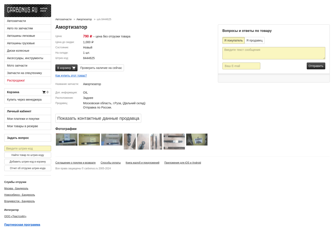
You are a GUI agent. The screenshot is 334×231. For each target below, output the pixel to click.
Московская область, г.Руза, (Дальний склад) (114, 103)
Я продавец (254, 40)
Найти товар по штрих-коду (28, 155)
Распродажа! (16, 80)
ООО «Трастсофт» (15, 216)
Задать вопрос (18, 138)
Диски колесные (18, 50)
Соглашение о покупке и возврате (75, 162)
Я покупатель (233, 40)
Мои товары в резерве (22, 126)
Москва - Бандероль (16, 188)
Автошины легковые (21, 35)
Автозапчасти (16, 21)
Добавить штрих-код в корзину (28, 161)
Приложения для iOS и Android (182, 162)
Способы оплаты (111, 162)
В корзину (66, 68)
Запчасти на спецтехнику (24, 73)
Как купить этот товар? (71, 75)
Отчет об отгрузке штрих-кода (28, 168)
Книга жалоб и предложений (142, 162)
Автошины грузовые (21, 43)
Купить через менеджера (24, 99)
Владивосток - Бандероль (19, 201)
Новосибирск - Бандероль (19, 194)
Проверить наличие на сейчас (101, 68)
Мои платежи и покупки (23, 118)
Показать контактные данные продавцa (98, 118)
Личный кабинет (19, 111)
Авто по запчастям (20, 28)
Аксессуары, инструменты (25, 58)
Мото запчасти (17, 65)
